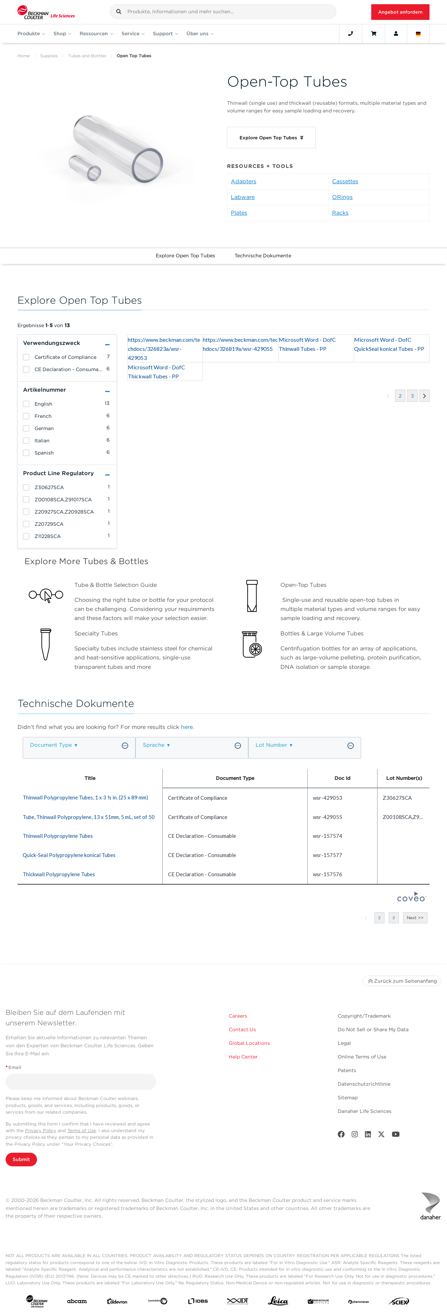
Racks (340, 212)
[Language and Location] (418, 33)
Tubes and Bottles (87, 55)
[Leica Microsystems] (278, 1302)
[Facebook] (341, 1135)
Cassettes (345, 181)
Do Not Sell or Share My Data (373, 1029)
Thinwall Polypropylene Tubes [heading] (58, 836)
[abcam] (77, 1302)
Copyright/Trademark (364, 1016)
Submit (21, 1159)
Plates (239, 212)
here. (187, 727)
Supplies (49, 55)
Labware (243, 197)
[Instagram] (355, 1135)
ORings (342, 197)
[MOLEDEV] (318, 1302)
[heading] (26, 357)
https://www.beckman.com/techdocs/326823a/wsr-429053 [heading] (164, 348)
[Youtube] (396, 1135)
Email (13, 1067)
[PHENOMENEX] (359, 1302)
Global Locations (249, 1043)
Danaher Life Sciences (364, 1111)
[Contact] (350, 33)
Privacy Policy (40, 1130)
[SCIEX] (399, 1303)
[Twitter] (381, 1135)
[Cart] (373, 33)
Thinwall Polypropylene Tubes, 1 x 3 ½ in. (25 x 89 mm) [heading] (85, 797)
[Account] (396, 33)
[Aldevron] (117, 1302)
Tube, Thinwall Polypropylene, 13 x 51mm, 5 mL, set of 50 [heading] (89, 817)
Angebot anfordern (400, 12)
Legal (344, 1043)
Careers (238, 1016)
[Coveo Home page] (412, 899)
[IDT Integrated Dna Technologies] (238, 1303)
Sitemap (348, 1097)
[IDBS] (198, 1302)
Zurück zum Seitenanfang (402, 980)
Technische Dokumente (263, 255)
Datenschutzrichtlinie (364, 1084)
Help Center (243, 1057)
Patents (347, 1070)
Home (23, 55)
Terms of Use (81, 1130)
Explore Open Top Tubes (185, 255)
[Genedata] (158, 1302)
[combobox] (223, 11)
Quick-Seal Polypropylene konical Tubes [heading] (69, 855)
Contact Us (242, 1029)
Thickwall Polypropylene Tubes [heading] (59, 874)
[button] (118, 11)
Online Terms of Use (362, 1057)
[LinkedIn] (368, 1135)
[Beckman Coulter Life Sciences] (46, 12)
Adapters (243, 181)
